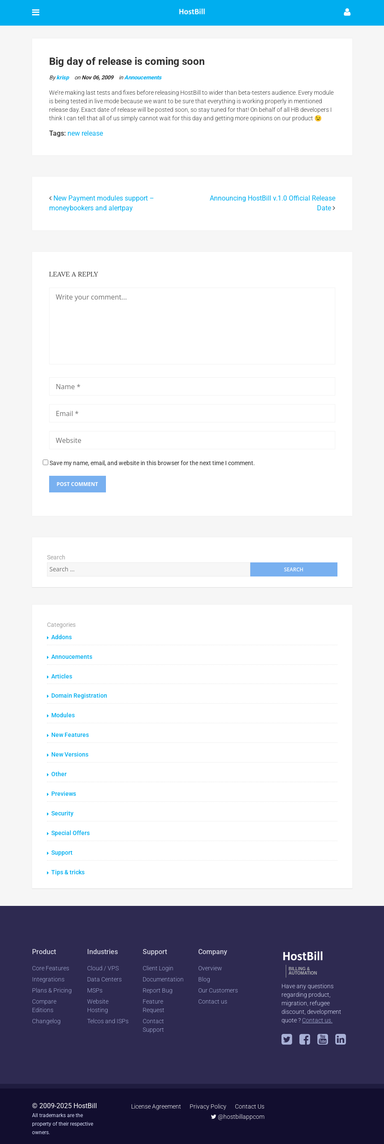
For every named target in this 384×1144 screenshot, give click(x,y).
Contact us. (317, 1015)
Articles (61, 675)
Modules (63, 713)
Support (62, 848)
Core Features (50, 963)
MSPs (95, 985)
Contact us (212, 996)
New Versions (69, 752)
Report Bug (158, 985)
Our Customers (218, 985)
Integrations (48, 974)
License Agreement (157, 1101)
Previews (63, 790)
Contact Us (250, 1101)
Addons (61, 637)
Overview (210, 963)
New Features (70, 733)
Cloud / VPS (103, 963)
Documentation (163, 974)
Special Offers (70, 829)
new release (85, 133)
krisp (62, 77)
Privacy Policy (208, 1101)
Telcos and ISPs (108, 1016)
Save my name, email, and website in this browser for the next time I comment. (152, 463)
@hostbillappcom (238, 1111)
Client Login (158, 963)
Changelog (46, 1016)
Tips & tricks (68, 867)
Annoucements (142, 77)
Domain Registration (79, 694)
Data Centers (104, 974)
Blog (204, 974)
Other (59, 771)
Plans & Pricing (52, 985)
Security (62, 809)
